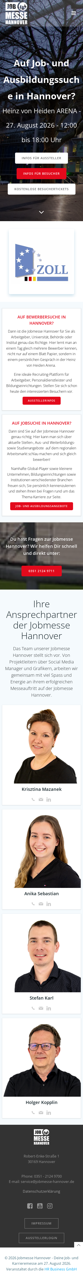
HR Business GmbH (60, 1269)
